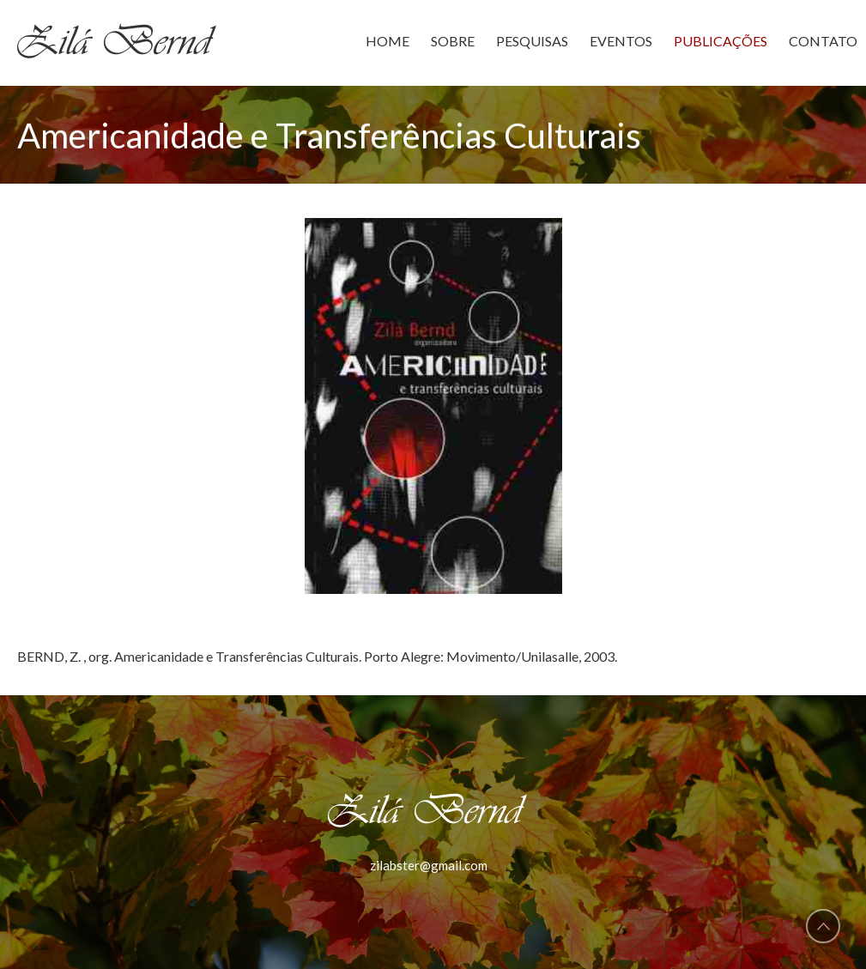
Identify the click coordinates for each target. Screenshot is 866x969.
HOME (387, 41)
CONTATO (823, 41)
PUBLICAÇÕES (720, 41)
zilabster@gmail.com (429, 865)
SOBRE (453, 41)
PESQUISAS (532, 41)
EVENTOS (621, 41)
